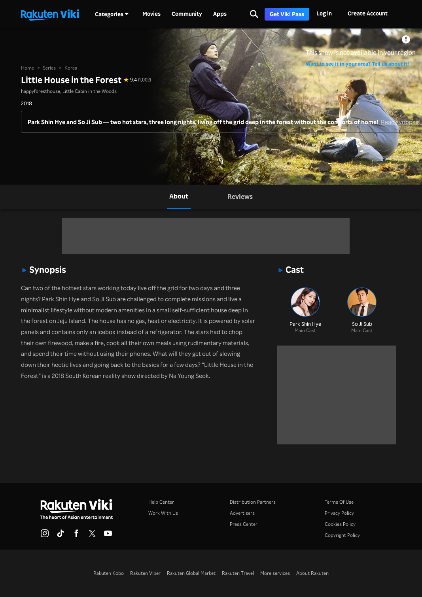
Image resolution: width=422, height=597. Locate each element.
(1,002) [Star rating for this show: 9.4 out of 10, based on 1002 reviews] (144, 79)
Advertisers (242, 513)
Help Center (161, 502)
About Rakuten (312, 573)
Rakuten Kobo (108, 573)
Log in (324, 13)
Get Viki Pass (287, 14)
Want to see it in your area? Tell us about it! (357, 63)
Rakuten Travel (238, 573)
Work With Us (163, 513)
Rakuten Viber (145, 573)
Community (187, 14)
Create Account (368, 13)
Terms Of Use (339, 502)
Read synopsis (400, 122)
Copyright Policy (342, 535)
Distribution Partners (253, 502)
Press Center (243, 524)
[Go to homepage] (50, 14)
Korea (70, 68)
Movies (151, 14)
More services (275, 573)
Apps (220, 14)
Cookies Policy (340, 524)
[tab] (179, 197)
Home (27, 68)
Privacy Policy (339, 513)
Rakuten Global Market (191, 573)
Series (49, 68)
